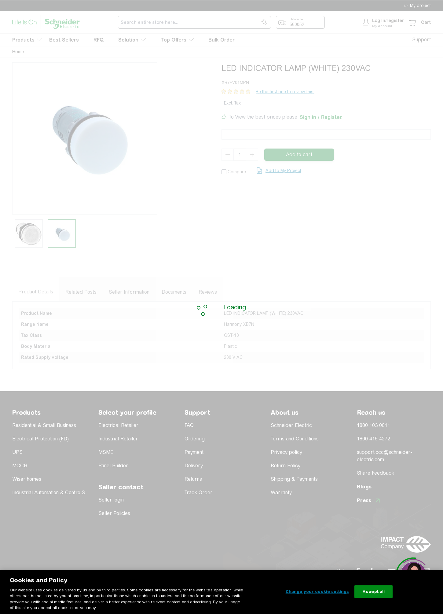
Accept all (373, 591)
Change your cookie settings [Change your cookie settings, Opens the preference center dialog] (317, 591)
